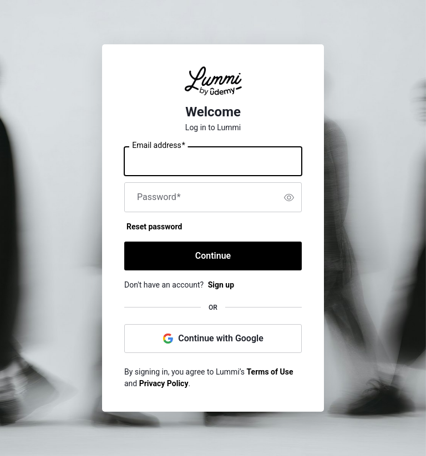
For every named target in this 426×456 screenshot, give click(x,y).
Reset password (154, 226)
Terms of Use (270, 371)
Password (159, 197)
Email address (158, 145)
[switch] (289, 197)
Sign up (221, 284)
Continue (213, 255)
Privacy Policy (164, 383)
